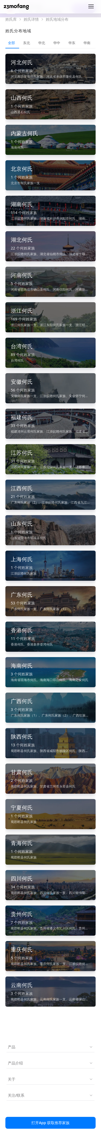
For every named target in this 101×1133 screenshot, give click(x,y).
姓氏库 (11, 19)
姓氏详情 (31, 19)
